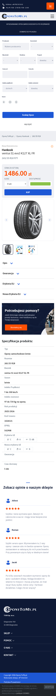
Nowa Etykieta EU (14, 294)
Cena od (4, 69)
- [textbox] (31, 46)
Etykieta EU (11, 283)
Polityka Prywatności (12, 682)
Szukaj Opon (28, 115)
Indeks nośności (33, 83)
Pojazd (39, 55)
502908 (7, 430)
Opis (8, 263)
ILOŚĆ (6, 179)
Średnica (22, 55)
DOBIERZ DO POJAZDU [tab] (28, 32)
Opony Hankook (22, 136)
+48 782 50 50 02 (17, 4)
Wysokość (5, 55)
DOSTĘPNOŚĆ (35, 179)
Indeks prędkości (7, 83)
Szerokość (33, 41)
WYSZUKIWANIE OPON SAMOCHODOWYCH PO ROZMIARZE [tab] (28, 24)
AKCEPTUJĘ (49, 687)
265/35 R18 (36, 136)
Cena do (31, 69)
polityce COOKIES (22, 693)
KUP (28, 192)
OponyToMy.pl (7, 136)
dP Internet (23, 678)
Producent (5, 41)
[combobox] (42, 46)
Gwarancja (11, 273)
